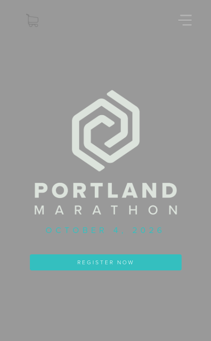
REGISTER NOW (105, 262)
